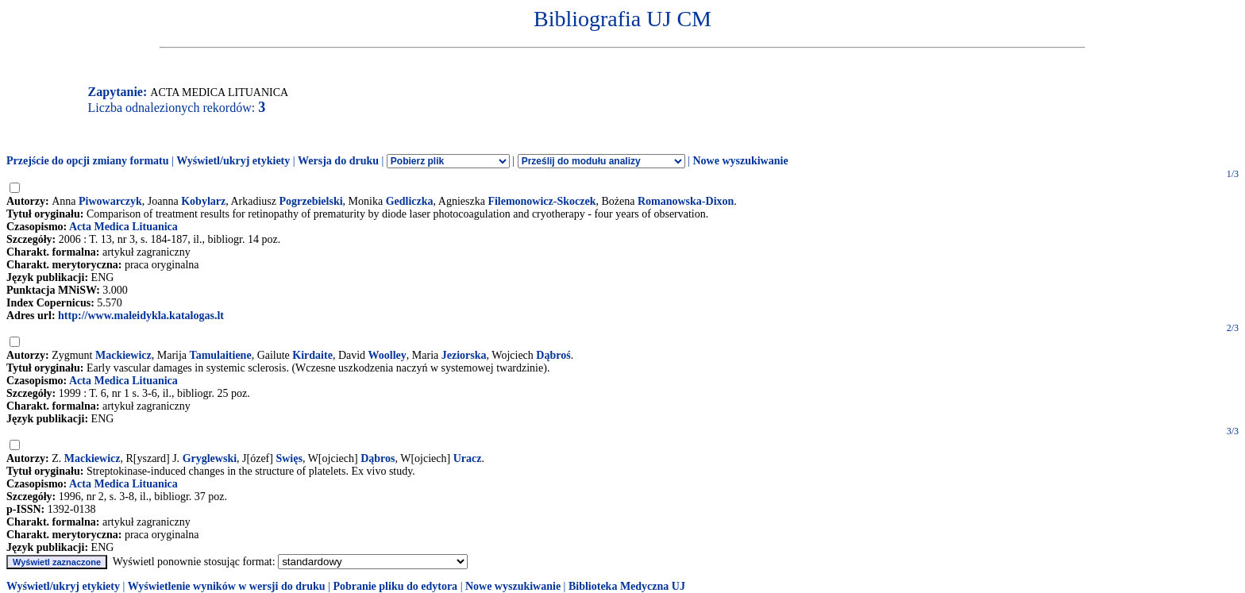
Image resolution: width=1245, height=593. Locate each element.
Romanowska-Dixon (686, 201)
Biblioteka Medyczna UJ (627, 586)
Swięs (289, 458)
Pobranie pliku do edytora (395, 586)
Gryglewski (210, 458)
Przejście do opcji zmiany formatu (87, 161)
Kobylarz (203, 201)
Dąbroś (553, 355)
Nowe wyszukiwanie (740, 161)
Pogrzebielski (310, 201)
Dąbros (377, 458)
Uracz (467, 458)
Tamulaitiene (221, 355)
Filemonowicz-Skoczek (542, 201)
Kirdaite (312, 355)
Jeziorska (464, 355)
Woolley (387, 355)
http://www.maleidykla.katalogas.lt (141, 316)
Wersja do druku (338, 161)
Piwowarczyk (110, 201)
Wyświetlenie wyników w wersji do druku (227, 586)
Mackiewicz (123, 355)
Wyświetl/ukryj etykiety (233, 161)
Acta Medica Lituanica (123, 227)
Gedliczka (410, 201)
